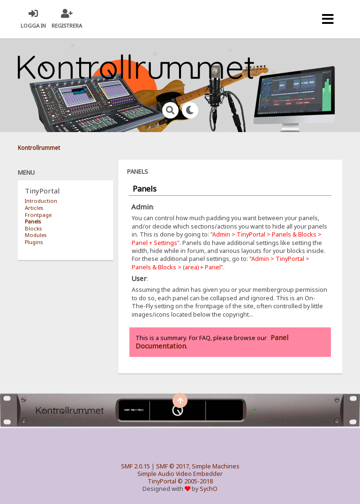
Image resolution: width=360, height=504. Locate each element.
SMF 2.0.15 (135, 466)
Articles (34, 207)
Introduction (41, 200)
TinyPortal (162, 481)
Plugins (34, 241)
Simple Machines (216, 466)
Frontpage (38, 214)
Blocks (33, 228)
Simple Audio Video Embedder (180, 474)
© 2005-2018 (195, 481)
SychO (209, 489)
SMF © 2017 (172, 466)
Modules (35, 234)
